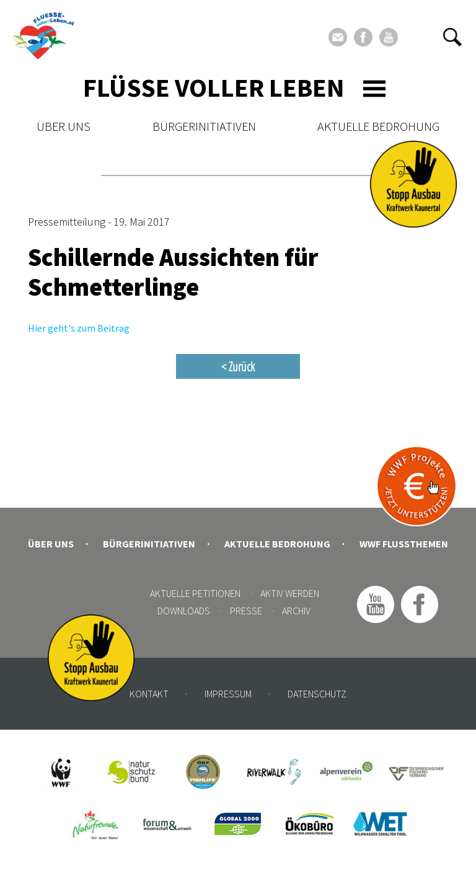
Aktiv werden (289, 593)
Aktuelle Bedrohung (378, 126)
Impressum (228, 694)
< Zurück (238, 366)
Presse (246, 610)
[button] (452, 37)
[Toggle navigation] (374, 88)
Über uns (63, 126)
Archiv (296, 610)
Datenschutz (317, 694)
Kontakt (149, 694)
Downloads (183, 610)
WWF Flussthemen (403, 543)
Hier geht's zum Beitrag (79, 328)
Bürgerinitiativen (204, 126)
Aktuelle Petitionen (195, 593)
